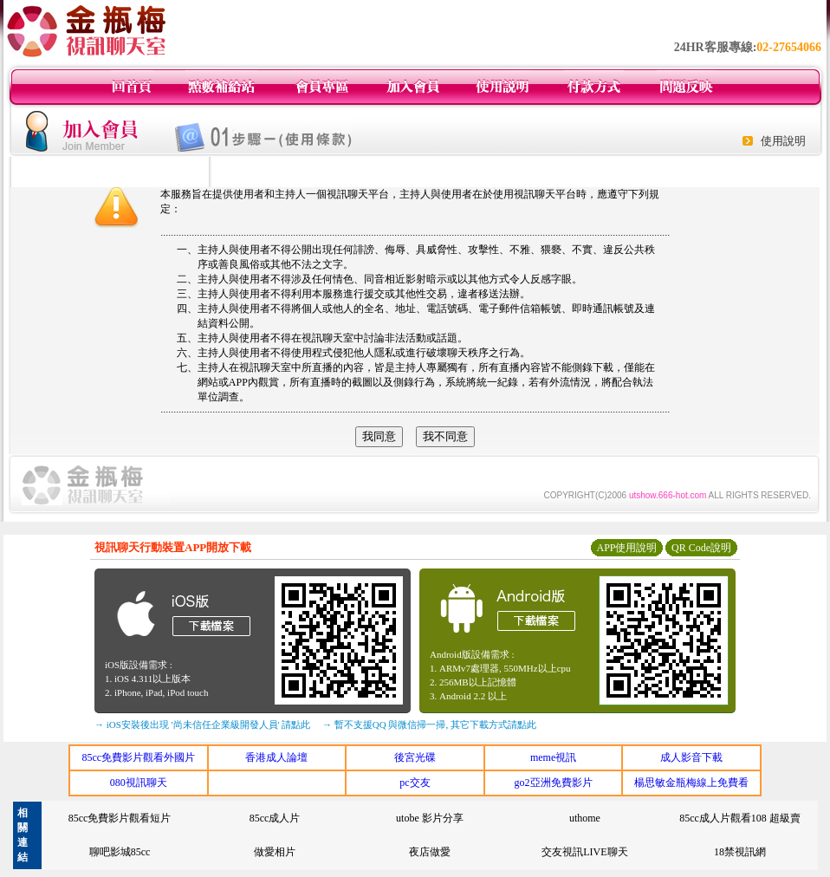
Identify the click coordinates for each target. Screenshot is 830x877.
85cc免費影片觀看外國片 (138, 757)
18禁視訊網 (740, 852)
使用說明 (783, 140)
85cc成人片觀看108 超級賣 (740, 818)
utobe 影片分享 (430, 818)
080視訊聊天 (138, 782)
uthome (584, 818)
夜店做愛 (430, 852)
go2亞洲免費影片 (554, 782)
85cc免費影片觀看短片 (120, 818)
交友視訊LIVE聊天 (584, 852)
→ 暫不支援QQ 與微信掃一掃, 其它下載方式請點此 (429, 724)
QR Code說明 (701, 548)
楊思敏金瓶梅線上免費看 (691, 782)
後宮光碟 (415, 757)
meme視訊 (553, 757)
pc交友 (414, 782)
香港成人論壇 (276, 757)
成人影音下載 (691, 757)
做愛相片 (274, 852)
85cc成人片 (275, 818)
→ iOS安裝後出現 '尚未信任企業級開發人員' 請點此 (202, 724)
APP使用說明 (626, 548)
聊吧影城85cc (120, 852)
